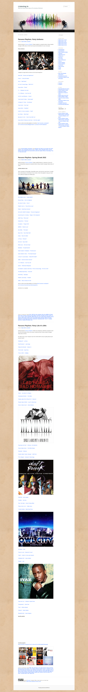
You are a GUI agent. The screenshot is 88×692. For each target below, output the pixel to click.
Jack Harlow (38, 315)
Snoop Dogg (48, 150)
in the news (60, 58)
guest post (29, 315)
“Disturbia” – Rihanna (22, 451)
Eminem (40, 668)
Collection (60, 53)
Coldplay (33, 668)
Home (19, 30)
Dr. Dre (44, 148)
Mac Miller (29, 316)
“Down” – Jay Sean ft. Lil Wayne (24, 393)
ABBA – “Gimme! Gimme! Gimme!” (25, 259)
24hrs (30, 314)
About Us (24, 30)
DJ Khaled (51, 314)
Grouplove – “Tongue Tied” (23, 223)
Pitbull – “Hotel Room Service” (24, 209)
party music (37, 150)
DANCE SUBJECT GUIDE (63, 90)
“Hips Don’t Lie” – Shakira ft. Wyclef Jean (26, 601)
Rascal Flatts (35, 317)
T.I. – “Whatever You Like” (23, 90)
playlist (41, 150)
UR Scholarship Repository (63, 104)
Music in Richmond (62, 59)
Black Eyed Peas (21, 668)
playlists (28, 317)
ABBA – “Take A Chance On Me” (24, 280)
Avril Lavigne (40, 667)
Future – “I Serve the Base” (23, 78)
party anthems (32, 150)
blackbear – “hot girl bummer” (24, 247)
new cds (60, 61)
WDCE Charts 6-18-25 (62, 43)
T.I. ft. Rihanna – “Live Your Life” (24, 93)
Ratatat (39, 317)
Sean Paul (45, 672)
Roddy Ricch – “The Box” (23, 221)
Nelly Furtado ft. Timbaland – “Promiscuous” (27, 250)
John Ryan (43, 315)
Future (52, 148)
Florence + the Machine (47, 668)
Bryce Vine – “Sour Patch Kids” (24, 232)
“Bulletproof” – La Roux (23, 341)
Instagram (60, 84)
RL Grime (49, 317)
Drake (47, 148)
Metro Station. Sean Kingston (33, 671)
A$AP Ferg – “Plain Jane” (23, 218)
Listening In (23, 6)
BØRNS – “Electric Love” (23, 226)
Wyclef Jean (32, 673)
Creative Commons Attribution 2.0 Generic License (33, 681)
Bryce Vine (44, 314)
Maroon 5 (26, 671)
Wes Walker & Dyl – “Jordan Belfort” (25, 197)
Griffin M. (19, 149)
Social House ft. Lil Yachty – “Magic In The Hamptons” (29, 215)
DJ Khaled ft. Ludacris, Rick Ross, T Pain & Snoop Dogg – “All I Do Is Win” (33, 268)
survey (59, 67)
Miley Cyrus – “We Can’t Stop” (24, 244)
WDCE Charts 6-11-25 (62, 45)
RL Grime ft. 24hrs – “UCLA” (24, 203)
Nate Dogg (49, 671)
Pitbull (22, 317)
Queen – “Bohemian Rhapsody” (24, 265)
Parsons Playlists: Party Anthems (30, 39)
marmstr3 (28, 41)
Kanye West (26, 149)
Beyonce (44, 667)
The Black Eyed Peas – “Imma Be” (25, 271)
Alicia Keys (36, 667)
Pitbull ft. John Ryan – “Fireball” (24, 277)
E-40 (49, 148)
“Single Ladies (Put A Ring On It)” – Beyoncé (27, 399)
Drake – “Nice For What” (23, 235)
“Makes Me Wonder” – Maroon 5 (24, 347)
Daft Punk (37, 668)
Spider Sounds (61, 66)
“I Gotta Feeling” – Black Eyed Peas (25, 509)
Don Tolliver (41, 148)
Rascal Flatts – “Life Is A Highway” (25, 200)
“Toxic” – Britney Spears (23, 607)
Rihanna (44, 150)
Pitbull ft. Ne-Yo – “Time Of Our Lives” (25, 206)
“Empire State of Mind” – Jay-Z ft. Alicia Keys (27, 402)
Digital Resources (61, 54)
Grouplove (25, 315)
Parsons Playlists (28, 44)
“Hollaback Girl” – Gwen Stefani (24, 558)
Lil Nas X (50, 315)
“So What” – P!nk (21, 549)
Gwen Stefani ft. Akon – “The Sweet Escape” (27, 253)
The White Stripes (24, 673)
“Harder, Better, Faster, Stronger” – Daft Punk (27, 454)
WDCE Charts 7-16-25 (62, 39)
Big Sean (36, 148)
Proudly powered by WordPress (44, 687)
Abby (33, 667)
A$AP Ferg (33, 314)
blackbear (39, 314)
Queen (31, 317)
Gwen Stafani (33, 315)
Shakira (48, 672)
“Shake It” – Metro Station (23, 610)
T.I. (18, 151)
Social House (30, 318)
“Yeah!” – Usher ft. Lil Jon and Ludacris (26, 555)
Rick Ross (42, 317)
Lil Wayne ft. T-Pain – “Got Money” (25, 102)
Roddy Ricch (20, 318)
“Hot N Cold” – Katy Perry (23, 349)
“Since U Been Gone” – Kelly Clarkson (26, 405)
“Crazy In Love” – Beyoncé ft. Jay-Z (25, 552)
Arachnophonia (61, 49)
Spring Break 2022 (41, 318)
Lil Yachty (22, 316)
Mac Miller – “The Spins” (23, 229)
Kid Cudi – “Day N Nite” (23, 241)
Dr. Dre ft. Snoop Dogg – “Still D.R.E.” (25, 84)
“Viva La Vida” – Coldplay (23, 352)
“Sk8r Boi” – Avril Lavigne (23, 497)
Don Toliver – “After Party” (23, 114)
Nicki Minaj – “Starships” (23, 274)
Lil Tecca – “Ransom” (22, 238)
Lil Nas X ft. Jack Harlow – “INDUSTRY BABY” (27, 256)
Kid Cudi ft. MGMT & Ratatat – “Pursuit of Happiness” (29, 212)
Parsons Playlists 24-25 (25, 150)
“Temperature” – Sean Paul (23, 604)
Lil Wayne (36, 149)
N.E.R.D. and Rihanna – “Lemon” (25, 96)
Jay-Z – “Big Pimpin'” (22, 81)
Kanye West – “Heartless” (23, 108)
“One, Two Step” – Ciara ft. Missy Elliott (26, 503)
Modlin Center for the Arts (63, 95)
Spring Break (35, 318)
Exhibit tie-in (60, 56)
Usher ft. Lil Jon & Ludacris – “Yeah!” (25, 111)
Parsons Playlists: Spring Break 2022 (32, 157)
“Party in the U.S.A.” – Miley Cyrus (25, 506)
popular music (37, 672)
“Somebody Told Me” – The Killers (25, 396)
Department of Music (62, 91)
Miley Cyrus (36, 316)
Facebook (60, 83)
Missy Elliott (45, 671)
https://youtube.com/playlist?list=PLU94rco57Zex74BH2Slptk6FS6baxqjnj (33, 644)
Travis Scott (21, 151)
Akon (37, 314)
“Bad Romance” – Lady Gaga (24, 344)
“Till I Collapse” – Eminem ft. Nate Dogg (26, 457)
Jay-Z (23, 149)
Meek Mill (43, 149)
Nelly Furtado (43, 316)
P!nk (20, 672)
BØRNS (47, 314)
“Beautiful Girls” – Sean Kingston (24, 613)
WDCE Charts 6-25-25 (62, 42)
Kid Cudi (30, 149)
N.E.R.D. (47, 149)
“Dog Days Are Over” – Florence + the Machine (27, 445)
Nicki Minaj (48, 316)
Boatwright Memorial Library (63, 88)
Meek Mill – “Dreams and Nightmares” (26, 75)
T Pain (52, 150)
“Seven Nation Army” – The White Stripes (26, 448)
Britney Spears (27, 668)
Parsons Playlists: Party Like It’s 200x (32, 326)
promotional (30, 148)
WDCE (59, 68)
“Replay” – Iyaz (21, 561)
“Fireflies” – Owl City (22, 500)
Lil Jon (33, 149)
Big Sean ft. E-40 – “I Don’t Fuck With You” (26, 117)
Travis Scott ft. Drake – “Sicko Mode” (25, 99)
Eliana (22, 315)
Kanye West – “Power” (22, 87)
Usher (25, 151)
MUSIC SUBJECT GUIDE (63, 96)
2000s (30, 667)
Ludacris (40, 149)
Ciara (31, 668)
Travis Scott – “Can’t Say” (23, 105)
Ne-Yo (40, 316)
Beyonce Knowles (50, 667)
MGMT (33, 316)
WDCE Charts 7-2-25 (62, 41)
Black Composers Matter (63, 52)
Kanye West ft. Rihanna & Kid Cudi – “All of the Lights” (29, 120)
